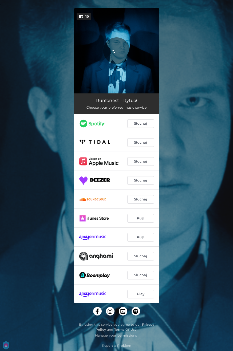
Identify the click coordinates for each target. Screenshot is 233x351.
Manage (101, 335)
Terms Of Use (125, 330)
